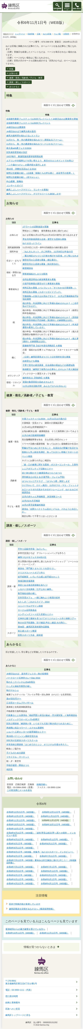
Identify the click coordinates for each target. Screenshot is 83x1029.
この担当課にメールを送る (19, 790)
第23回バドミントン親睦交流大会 (22, 736)
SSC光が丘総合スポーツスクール (22, 740)
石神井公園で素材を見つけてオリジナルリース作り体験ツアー (47, 618)
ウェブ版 (57, 34)
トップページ (20, 34)
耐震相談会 (28, 268)
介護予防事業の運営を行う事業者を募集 (41, 283)
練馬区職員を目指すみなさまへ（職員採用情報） (32, 909)
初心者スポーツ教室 (27, 631)
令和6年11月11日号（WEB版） (54, 933)
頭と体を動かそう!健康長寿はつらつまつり (42, 473)
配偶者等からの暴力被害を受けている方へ (25, 929)
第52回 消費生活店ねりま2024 (21, 169)
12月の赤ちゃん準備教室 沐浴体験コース (42, 496)
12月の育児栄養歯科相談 (33, 505)
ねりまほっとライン (32, 243)
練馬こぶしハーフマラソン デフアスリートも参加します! (33, 194)
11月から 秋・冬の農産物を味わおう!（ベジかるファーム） (34, 144)
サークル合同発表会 (27, 610)
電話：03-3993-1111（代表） (19, 990)
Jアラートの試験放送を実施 (36, 226)
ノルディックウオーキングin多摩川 (22, 719)
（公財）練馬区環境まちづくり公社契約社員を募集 (46, 357)
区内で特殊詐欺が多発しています (24, 904)
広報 (38, 34)
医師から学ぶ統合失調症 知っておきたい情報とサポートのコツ (52, 452)
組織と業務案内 (12, 1002)
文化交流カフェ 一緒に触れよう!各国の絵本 (39, 597)
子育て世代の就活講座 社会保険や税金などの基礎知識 (49, 365)
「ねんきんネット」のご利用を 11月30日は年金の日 (48, 251)
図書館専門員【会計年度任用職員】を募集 (42, 345)
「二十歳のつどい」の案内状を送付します (26, 165)
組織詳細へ (42, 784)
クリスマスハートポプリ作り (31, 572)
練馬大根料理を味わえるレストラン (23, 135)
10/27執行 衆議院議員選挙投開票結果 (24, 156)
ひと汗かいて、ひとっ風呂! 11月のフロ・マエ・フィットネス (51, 485)
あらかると (14, 86)
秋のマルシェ (12, 690)
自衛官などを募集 (31, 361)
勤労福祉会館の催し (27, 593)
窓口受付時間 (11, 996)
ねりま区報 (47, 34)
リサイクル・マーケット (17, 757)
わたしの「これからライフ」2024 (33, 602)
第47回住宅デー (13, 698)
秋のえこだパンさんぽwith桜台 (20, 682)
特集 (11, 69)
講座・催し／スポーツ (19, 82)
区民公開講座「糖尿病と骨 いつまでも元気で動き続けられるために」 (39, 723)
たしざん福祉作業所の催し (18, 686)
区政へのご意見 (12, 1009)
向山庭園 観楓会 (14, 181)
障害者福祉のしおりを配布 (35, 274)
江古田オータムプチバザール (19, 703)
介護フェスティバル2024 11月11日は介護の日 (44, 419)
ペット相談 (27, 456)
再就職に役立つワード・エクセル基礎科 (25, 728)
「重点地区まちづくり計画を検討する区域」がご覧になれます (52, 256)
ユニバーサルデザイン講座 (30, 606)
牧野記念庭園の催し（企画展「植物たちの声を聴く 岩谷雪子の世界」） (40, 173)
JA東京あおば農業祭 (15, 127)
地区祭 (9, 769)
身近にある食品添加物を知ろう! (33, 585)
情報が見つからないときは (39, 946)
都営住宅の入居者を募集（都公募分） (40, 260)
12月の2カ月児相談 (31, 501)
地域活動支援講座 (26, 581)
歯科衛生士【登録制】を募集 (36, 378)
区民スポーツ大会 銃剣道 (30, 635)
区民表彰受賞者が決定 (16, 152)
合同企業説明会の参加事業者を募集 (39, 279)
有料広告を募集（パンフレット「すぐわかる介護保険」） (50, 288)
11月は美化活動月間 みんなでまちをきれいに (45, 386)
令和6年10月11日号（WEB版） (20, 933)
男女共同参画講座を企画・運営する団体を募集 (44, 239)
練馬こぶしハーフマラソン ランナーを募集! (27, 189)
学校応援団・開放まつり (17, 765)
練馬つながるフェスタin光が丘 (32, 557)
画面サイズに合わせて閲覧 (57, 105)
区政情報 (31, 34)
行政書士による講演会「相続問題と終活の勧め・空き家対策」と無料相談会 (41, 715)
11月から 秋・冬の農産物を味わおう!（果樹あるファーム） (34, 140)
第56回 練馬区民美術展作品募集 (33, 627)
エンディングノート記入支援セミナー (35, 614)
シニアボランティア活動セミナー (37, 469)
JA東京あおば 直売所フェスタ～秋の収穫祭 (27, 674)
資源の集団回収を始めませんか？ (38, 382)
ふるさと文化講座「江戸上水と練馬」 (35, 589)
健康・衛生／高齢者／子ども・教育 (26, 78)
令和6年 (66, 34)
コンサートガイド (14, 185)
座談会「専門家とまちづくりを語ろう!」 (37, 568)
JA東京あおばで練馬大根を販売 (21, 131)
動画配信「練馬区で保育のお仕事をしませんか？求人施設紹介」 (53, 369)
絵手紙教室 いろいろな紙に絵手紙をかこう (38, 577)
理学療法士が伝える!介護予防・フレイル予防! (43, 477)
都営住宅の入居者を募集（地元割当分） (41, 264)
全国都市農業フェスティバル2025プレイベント (28, 123)
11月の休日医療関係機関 (33, 435)
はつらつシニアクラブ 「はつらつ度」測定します (46, 481)
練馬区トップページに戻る (17, 1015)
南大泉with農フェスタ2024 (18, 148)
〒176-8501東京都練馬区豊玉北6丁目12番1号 (21, 982)
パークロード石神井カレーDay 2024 (23, 678)
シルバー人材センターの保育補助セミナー (26, 732)
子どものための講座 (15, 753)
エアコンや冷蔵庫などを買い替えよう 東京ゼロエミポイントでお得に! (39, 160)
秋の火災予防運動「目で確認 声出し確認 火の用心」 (42, 622)
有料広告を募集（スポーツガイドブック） (42, 292)
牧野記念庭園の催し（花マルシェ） (23, 177)
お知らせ (13, 73)
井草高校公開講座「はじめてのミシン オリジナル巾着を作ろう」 (37, 744)
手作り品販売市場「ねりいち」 (32, 549)
